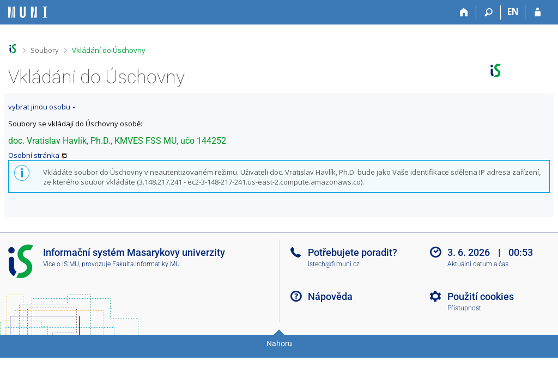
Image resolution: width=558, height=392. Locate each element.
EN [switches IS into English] (513, 11)
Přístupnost (464, 308)
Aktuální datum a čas (477, 264)
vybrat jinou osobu (39, 107)
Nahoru (279, 343)
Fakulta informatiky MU (146, 264)
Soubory (45, 50)
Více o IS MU (61, 264)
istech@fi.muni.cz (334, 264)
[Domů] (464, 12)
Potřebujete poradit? (352, 252)
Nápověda (330, 296)
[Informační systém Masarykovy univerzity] (27, 12)
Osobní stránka (33, 155)
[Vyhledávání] (488, 12)
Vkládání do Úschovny (108, 50)
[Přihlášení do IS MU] (537, 12)
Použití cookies (480, 296)
